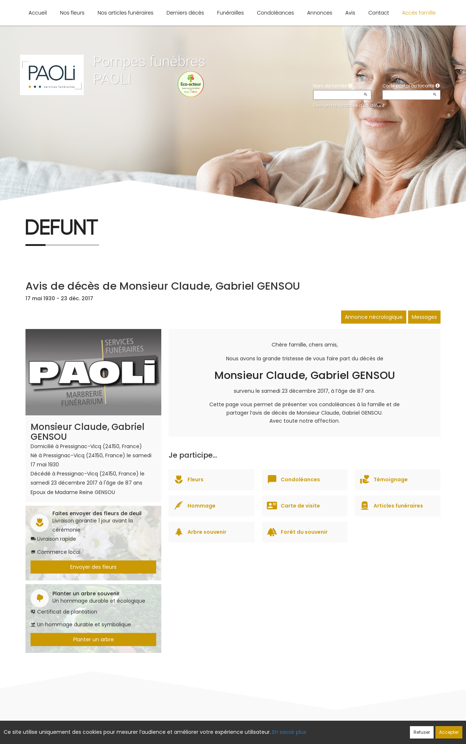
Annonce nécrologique (374, 317)
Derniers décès (185, 12)
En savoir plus (289, 732)
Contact (378, 12)
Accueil (38, 12)
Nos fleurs (72, 12)
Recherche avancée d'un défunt (348, 105)
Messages (424, 317)
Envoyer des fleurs (93, 567)
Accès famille (419, 12)
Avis (350, 12)
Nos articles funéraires (125, 12)
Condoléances (275, 12)
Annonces (319, 12)
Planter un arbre (93, 639)
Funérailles (230, 12)
